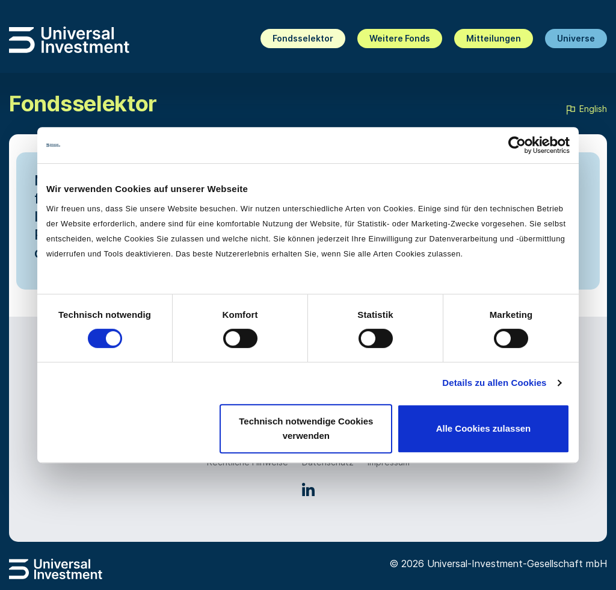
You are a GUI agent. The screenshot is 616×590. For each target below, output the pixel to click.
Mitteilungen (493, 38)
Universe (576, 38)
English (586, 110)
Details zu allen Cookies (494, 382)
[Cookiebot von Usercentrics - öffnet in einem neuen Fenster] (517, 145)
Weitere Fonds (399, 38)
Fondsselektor (303, 38)
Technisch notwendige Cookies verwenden (306, 428)
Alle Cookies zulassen (483, 428)
